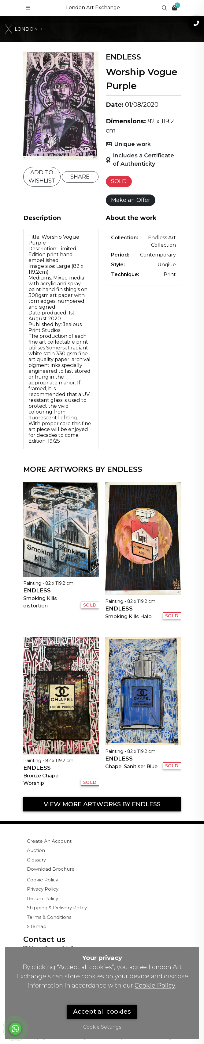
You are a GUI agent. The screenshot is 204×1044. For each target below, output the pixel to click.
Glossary (36, 860)
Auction (36, 850)
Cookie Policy (42, 880)
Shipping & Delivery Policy (57, 908)
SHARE (80, 176)
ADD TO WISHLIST (41, 176)
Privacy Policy (42, 889)
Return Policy (42, 898)
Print (170, 274)
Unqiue (167, 265)
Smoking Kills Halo (128, 616)
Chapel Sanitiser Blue (131, 766)
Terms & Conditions (49, 917)
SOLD (119, 181)
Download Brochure (51, 869)
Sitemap (36, 926)
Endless (37, 590)
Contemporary (158, 255)
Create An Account (49, 841)
